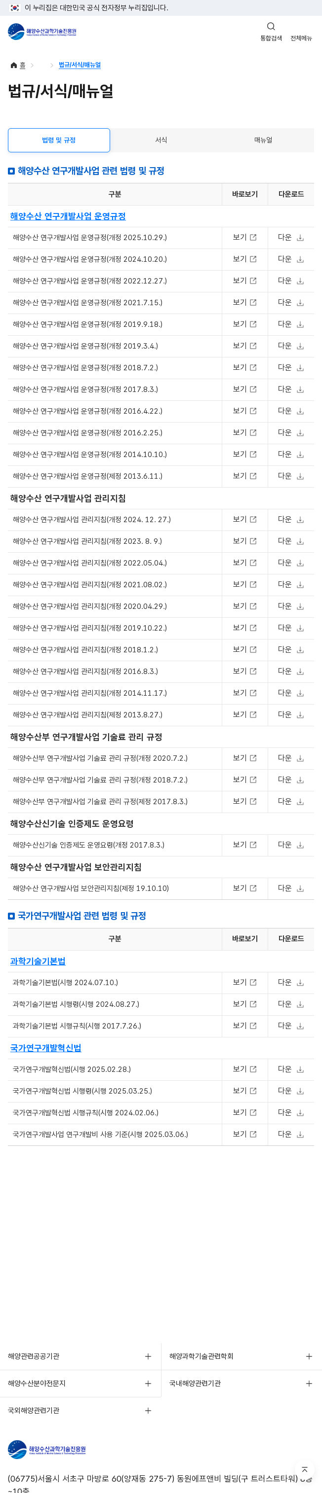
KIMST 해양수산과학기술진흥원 (58, 1449)
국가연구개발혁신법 (45, 1048)
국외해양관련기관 (33, 1410)
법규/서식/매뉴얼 (80, 65)
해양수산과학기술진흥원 (42, 31)
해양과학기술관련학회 (201, 1356)
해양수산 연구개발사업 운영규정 (68, 216)
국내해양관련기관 (195, 1383)
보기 (241, 237)
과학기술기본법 (38, 961)
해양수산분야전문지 (37, 1383)
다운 (286, 237)
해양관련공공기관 (33, 1356)
